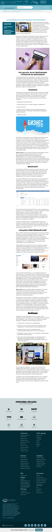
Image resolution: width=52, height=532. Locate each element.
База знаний (23, 494)
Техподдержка (24, 491)
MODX (37, 446)
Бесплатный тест (24, 449)
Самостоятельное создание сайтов (7, 24)
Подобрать (38, 7)
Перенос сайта (24, 438)
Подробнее (31, 530)
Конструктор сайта (25, 447)
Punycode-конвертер (25, 466)
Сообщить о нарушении (26, 492)
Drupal (37, 442)
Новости (38, 475)
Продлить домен (24, 461)
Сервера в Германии (40, 464)
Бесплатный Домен (25, 463)
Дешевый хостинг (24, 440)
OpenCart (38, 444)
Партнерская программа (41, 479)
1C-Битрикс (38, 439)
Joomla (38, 440)
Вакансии (38, 490)
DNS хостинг (23, 443)
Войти (43, 2)
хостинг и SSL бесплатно (9, 8)
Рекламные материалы (41, 480)
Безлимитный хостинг (25, 442)
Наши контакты (39, 492)
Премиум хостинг (24, 445)
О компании (38, 489)
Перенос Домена (24, 459)
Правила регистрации (25, 468)
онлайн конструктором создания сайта (25, 285)
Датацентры (38, 466)
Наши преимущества (40, 482)
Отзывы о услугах (24, 450)
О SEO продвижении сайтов (8, 27)
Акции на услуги (39, 477)
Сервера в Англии (40, 461)
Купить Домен (23, 457)
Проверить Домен (24, 464)
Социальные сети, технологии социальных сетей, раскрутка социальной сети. (9, 32)
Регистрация (43, 3)
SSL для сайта (24, 475)
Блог (37, 487)
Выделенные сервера (41, 459)
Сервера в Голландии (40, 463)
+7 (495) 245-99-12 (34, 3)
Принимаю (39, 530)
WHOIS (46, 7)
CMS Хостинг (39, 435)
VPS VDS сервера (40, 457)
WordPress (38, 437)
